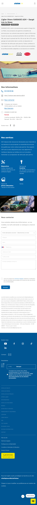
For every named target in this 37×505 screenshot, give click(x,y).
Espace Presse (5, 450)
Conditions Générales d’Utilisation (10, 447)
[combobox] (3, 247)
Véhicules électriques (7, 394)
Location (3, 414)
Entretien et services (7, 408)
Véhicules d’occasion (7, 402)
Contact (3, 432)
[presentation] (13, 274)
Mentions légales (5, 441)
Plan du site (4, 437)
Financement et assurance (8, 411)
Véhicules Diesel (5, 391)
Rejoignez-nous (5, 426)
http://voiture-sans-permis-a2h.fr (14, 95)
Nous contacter (9, 100)
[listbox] (18, 233)
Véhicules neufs (5, 388)
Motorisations (5, 399)
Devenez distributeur (7, 429)
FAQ (2, 420)
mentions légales (19, 278)
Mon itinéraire (8, 108)
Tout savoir (4, 423)
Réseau (3, 405)
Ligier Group (4, 417)
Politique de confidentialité (8, 444)
